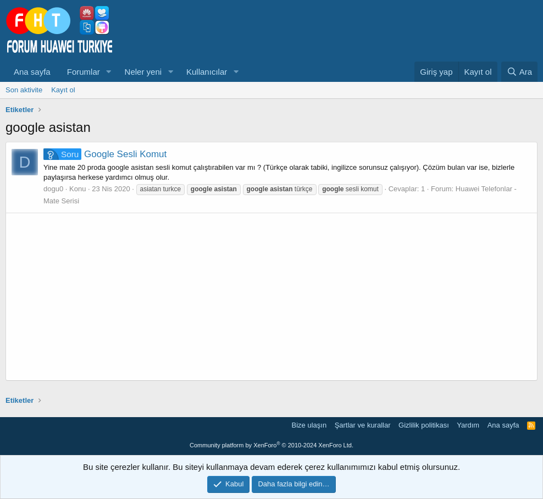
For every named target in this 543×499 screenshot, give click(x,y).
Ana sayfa (32, 71)
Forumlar (83, 71)
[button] (109, 72)
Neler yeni (143, 71)
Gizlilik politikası (423, 425)
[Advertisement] (271, 297)
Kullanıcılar (206, 71)
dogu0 (53, 189)
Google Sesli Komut (105, 154)
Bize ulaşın (309, 425)
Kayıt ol (63, 90)
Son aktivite (23, 90)
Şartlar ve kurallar (363, 425)
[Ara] (519, 72)
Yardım (468, 425)
